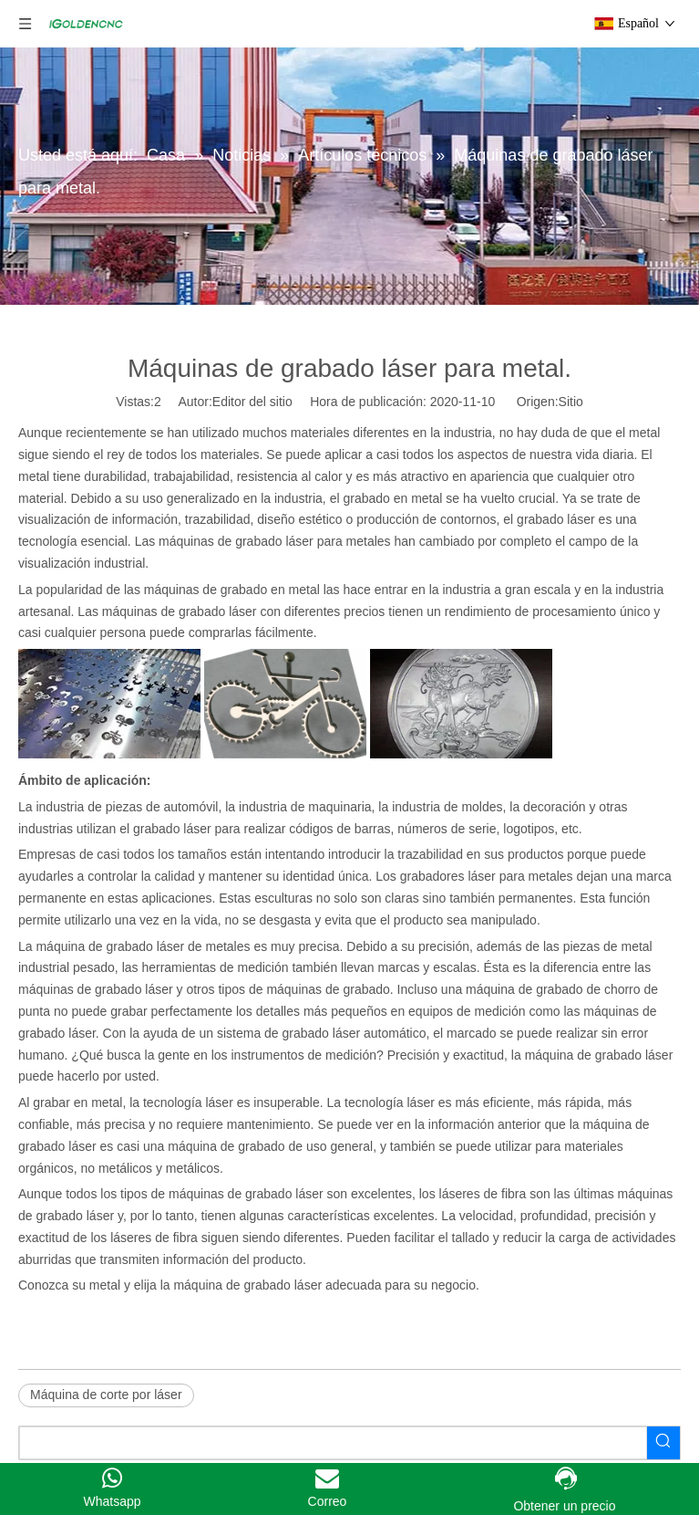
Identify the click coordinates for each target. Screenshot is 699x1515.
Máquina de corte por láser (106, 1394)
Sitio (571, 401)
